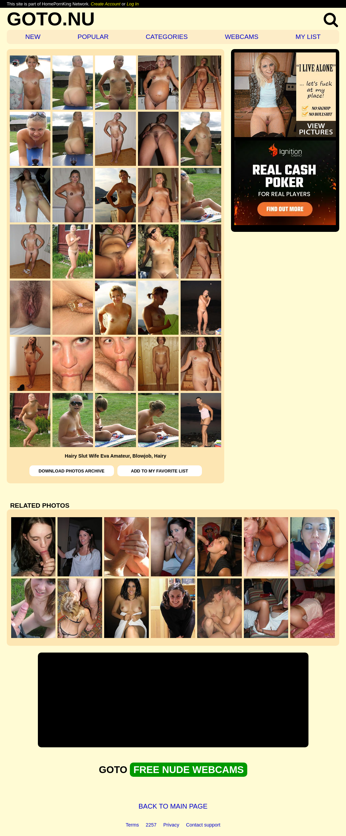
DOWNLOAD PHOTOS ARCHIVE (72, 471)
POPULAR (93, 36)
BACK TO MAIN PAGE (173, 806)
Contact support (203, 825)
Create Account (105, 3)
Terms (132, 825)
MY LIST (308, 36)
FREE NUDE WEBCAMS (188, 769)
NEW (33, 36)
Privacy (171, 825)
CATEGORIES (167, 36)
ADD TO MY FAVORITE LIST (159, 471)
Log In (132, 3)
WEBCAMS (241, 36)
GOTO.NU (51, 18)
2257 (151, 825)
